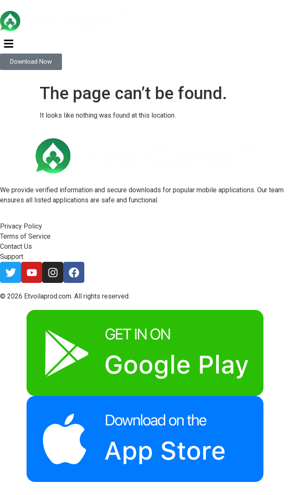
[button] (145, 44)
